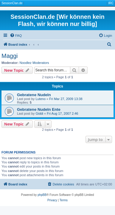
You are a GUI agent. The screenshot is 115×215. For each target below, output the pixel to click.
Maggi (9, 56)
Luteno (40, 99)
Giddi (39, 113)
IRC (110, 3)
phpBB (42, 194)
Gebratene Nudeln (34, 95)
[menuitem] (16, 35)
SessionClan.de (11, 3)
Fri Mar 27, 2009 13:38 (65, 99)
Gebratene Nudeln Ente (38, 109)
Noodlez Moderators (34, 62)
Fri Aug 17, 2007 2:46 (62, 113)
